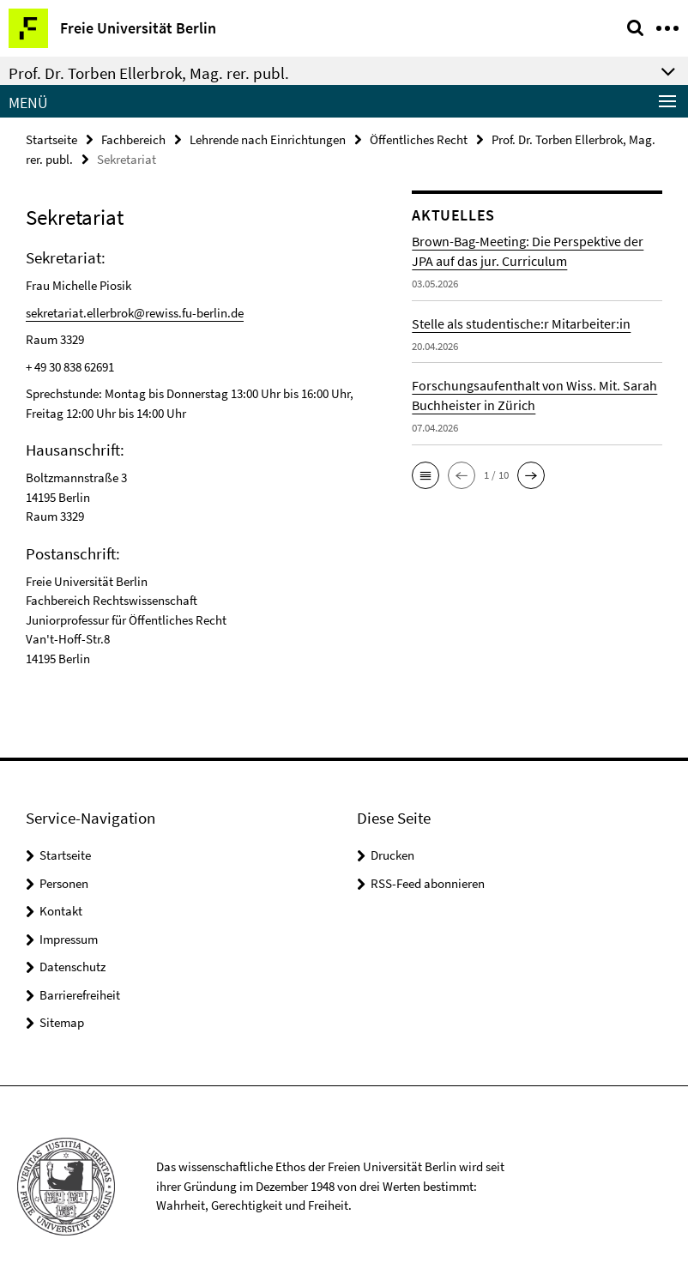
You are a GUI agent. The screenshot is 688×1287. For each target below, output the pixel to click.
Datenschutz (72, 966)
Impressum (68, 939)
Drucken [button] (392, 855)
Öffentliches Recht (419, 139)
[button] (425, 475)
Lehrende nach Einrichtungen (268, 139)
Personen (63, 883)
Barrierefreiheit (79, 995)
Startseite (51, 139)
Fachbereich (133, 139)
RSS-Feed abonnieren (428, 883)
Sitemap (61, 1022)
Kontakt (60, 911)
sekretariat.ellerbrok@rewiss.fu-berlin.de (135, 313)
